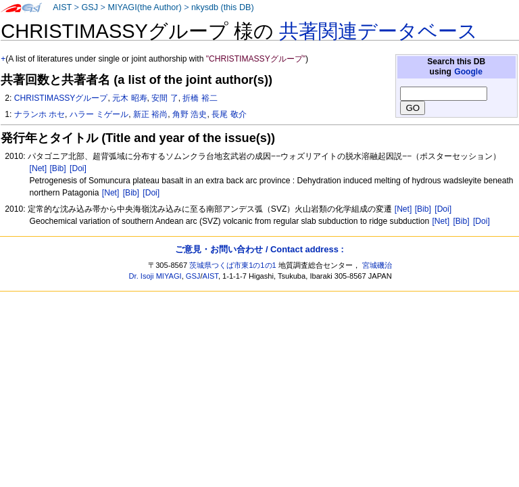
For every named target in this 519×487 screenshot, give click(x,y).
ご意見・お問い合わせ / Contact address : (259, 249)
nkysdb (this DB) (222, 7)
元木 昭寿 (129, 98)
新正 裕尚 (150, 114)
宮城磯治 (377, 265)
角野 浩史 (189, 114)
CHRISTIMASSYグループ (61, 98)
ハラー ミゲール (99, 114)
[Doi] (78, 168)
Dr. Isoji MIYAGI (155, 276)
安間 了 (164, 98)
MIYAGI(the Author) (144, 7)
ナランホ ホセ (39, 114)
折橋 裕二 (199, 98)
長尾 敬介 (229, 114)
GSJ (89, 7)
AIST (62, 7)
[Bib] (57, 168)
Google (468, 71)
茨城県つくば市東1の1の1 (232, 265)
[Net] (38, 168)
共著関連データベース (378, 31)
